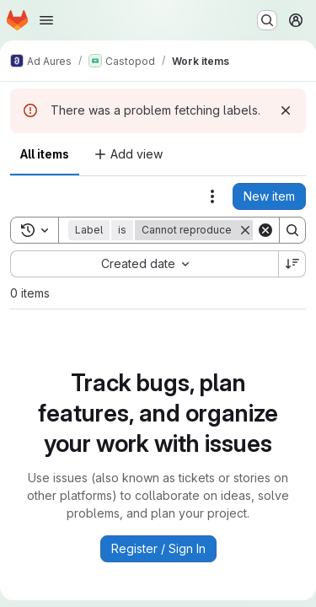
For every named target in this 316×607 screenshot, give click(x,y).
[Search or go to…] (267, 20)
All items (44, 154)
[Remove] (245, 230)
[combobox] (144, 263)
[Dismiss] (286, 110)
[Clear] (265, 230)
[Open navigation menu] (46, 20)
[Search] (292, 230)
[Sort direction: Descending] (292, 263)
